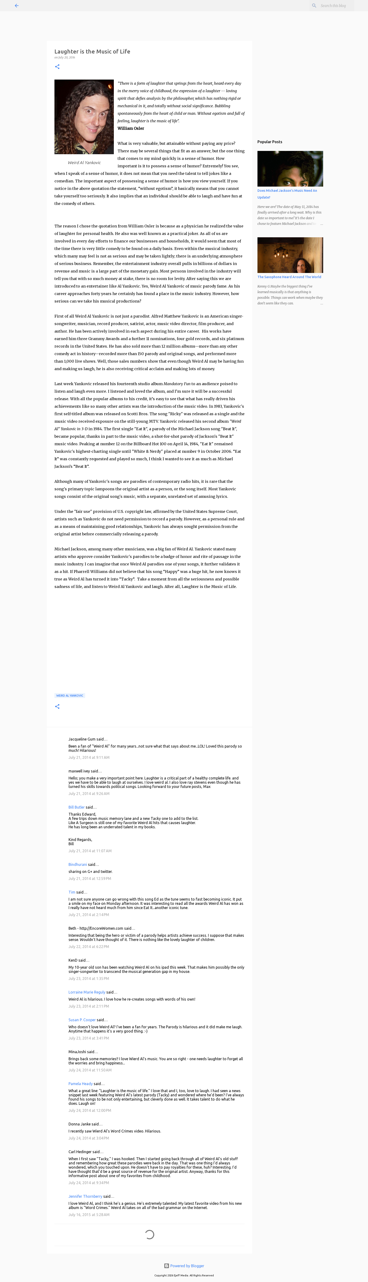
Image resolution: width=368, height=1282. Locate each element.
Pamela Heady (81, 1084)
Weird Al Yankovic (69, 695)
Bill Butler (77, 807)
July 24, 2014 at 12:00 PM (90, 1110)
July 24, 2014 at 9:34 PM (89, 1183)
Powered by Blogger (184, 1266)
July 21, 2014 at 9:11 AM (89, 757)
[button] (57, 67)
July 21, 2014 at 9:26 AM (89, 793)
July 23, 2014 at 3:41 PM (89, 1038)
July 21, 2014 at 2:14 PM (89, 915)
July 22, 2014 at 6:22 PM (89, 946)
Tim (72, 892)
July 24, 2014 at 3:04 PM (89, 1138)
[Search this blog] (329, 5)
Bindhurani (78, 864)
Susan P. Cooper (82, 1020)
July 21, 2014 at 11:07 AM (90, 851)
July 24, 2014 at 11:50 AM (90, 1070)
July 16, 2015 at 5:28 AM (89, 1215)
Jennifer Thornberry (85, 1196)
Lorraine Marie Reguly (87, 992)
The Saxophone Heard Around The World (289, 277)
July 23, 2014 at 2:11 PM (89, 1006)
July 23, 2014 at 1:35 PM (89, 978)
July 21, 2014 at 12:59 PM (90, 878)
